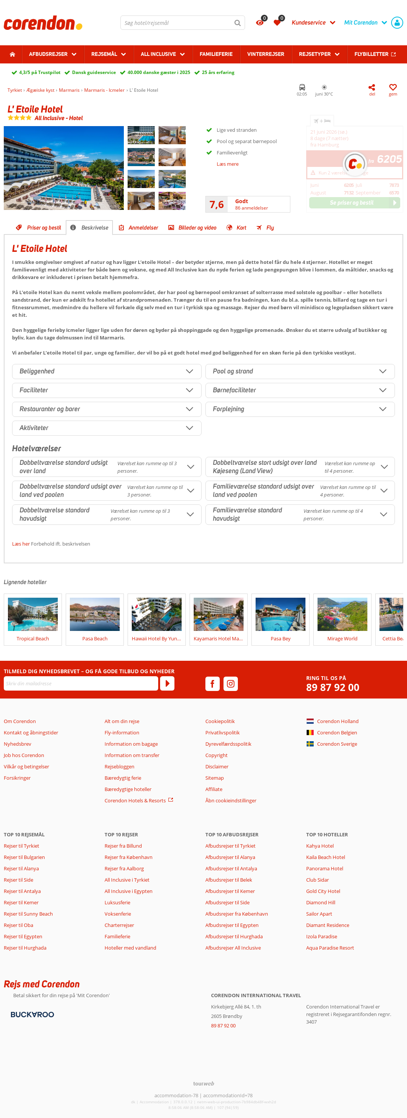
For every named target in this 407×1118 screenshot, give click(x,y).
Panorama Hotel (324, 868)
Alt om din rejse (122, 721)
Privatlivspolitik (222, 732)
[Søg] (238, 22)
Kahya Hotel (320, 845)
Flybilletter (371, 54)
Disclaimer (216, 766)
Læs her (21, 543)
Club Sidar (317, 879)
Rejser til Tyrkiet (21, 845)
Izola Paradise (321, 936)
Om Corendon (20, 721)
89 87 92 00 (332, 687)
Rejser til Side (18, 879)
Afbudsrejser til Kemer (230, 891)
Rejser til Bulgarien (24, 857)
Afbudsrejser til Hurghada (234, 936)
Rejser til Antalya (22, 891)
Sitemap (214, 777)
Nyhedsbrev (17, 743)
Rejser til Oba (18, 925)
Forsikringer (17, 777)
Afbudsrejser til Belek (228, 879)
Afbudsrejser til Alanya (230, 857)
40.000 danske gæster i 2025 (159, 72)
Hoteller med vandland (130, 947)
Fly (270, 227)
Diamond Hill (320, 902)
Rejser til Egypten (23, 936)
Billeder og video (197, 227)
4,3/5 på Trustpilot (39, 72)
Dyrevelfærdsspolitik (228, 743)
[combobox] (182, 22)
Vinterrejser (265, 54)
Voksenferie (118, 913)
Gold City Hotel (323, 891)
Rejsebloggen (119, 766)
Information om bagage (131, 743)
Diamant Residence (327, 925)
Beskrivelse (95, 227)
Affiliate (213, 789)
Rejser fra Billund (123, 845)
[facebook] (212, 684)
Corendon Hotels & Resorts (135, 800)
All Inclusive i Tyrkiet (128, 879)
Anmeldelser (143, 227)
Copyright (216, 755)
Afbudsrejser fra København (236, 913)
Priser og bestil (44, 227)
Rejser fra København (129, 857)
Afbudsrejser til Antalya (231, 868)
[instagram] (231, 684)
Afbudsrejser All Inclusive (233, 947)
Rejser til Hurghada (25, 947)
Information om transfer (132, 755)
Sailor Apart (319, 913)
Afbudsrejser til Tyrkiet (230, 845)
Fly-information (122, 732)
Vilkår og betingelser (26, 766)
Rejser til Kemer (21, 902)
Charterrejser (119, 925)
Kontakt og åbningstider (31, 732)
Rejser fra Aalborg (124, 868)
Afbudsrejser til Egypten (232, 925)
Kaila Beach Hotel (325, 857)
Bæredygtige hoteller (128, 789)
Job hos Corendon (24, 755)
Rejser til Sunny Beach (28, 913)
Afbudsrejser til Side (227, 902)
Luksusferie (117, 902)
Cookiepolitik (220, 721)
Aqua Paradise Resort (330, 947)
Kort (241, 227)
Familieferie (216, 54)
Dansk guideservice (94, 72)
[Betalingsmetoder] (31, 1013)
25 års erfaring (218, 72)
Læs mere (228, 163)
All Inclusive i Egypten (129, 891)
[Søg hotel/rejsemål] (182, 22)
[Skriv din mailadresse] (81, 683)
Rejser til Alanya (21, 868)
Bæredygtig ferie (123, 777)
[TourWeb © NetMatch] (203, 1083)
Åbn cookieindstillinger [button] (230, 800)
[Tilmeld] (167, 683)
